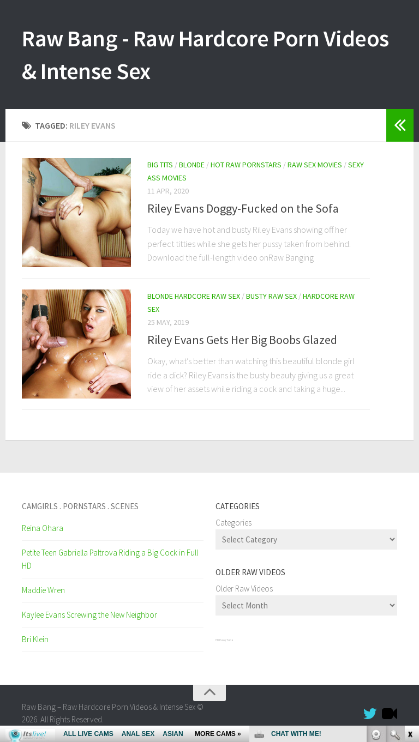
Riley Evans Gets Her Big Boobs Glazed (242, 339)
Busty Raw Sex (271, 296)
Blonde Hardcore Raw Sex (193, 296)
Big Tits (160, 165)
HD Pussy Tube (225, 640)
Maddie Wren (43, 590)
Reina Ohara (42, 528)
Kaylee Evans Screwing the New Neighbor (89, 615)
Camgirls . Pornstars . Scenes (80, 506)
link (409, 571)
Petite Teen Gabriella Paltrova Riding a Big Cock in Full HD (110, 559)
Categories (234, 522)
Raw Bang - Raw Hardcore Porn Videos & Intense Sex (205, 54)
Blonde (192, 165)
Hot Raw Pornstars (246, 165)
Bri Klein (35, 639)
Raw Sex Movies (315, 165)
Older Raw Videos (244, 588)
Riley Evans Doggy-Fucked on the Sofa (243, 208)
